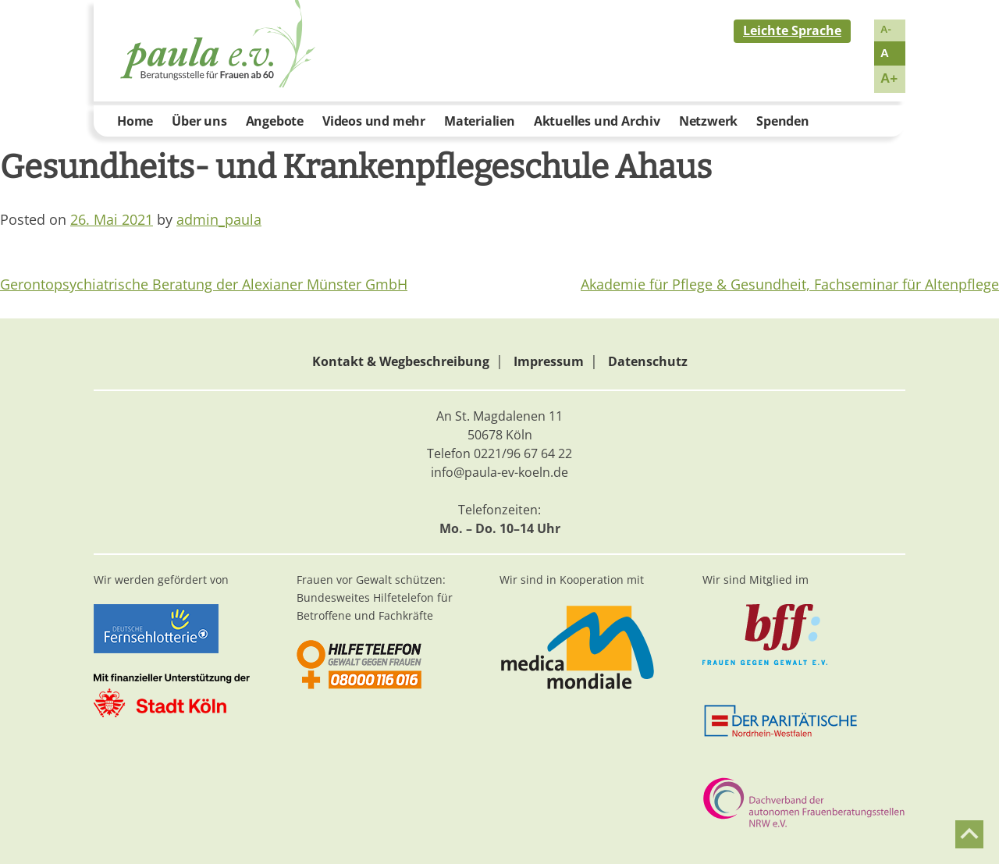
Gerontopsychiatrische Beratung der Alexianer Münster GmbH (203, 284)
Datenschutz (648, 361)
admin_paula (218, 219)
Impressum (549, 361)
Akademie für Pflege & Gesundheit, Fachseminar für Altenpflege (790, 284)
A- (885, 29)
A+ (889, 78)
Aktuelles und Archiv (597, 121)
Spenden (782, 121)
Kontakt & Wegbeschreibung (400, 361)
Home (135, 121)
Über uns (199, 121)
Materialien (479, 121)
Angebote (275, 121)
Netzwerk (708, 121)
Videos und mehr (373, 121)
